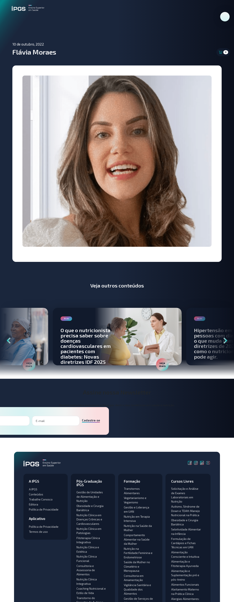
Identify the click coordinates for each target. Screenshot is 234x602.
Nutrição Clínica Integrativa (86, 581)
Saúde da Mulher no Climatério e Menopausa (137, 566)
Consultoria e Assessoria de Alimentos (85, 570)
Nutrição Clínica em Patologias (88, 531)
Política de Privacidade (43, 509)
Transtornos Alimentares (132, 491)
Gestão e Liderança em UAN (136, 509)
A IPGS (33, 489)
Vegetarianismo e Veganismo (135, 500)
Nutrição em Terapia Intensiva (137, 518)
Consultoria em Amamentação (134, 578)
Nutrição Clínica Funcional (86, 558)
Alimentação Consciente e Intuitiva (185, 554)
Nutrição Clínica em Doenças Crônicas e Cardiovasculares (89, 519)
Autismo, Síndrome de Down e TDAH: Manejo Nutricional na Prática (185, 511)
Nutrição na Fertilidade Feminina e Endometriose (138, 553)
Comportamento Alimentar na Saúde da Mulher (137, 539)
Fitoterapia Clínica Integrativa (88, 540)
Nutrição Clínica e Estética (87, 549)
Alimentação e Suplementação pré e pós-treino (185, 575)
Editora (33, 504)
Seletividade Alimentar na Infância (186, 531)
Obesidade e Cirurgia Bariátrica (89, 508)
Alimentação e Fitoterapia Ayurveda (185, 563)
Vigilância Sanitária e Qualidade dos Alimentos (137, 589)
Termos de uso (38, 531)
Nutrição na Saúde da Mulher (138, 528)
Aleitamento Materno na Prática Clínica (185, 591)
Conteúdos (36, 494)
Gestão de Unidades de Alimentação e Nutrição (89, 496)
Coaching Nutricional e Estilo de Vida (91, 590)
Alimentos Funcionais (185, 584)
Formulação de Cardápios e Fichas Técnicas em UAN (183, 543)
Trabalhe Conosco (41, 499)
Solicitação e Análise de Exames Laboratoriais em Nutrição (184, 495)
